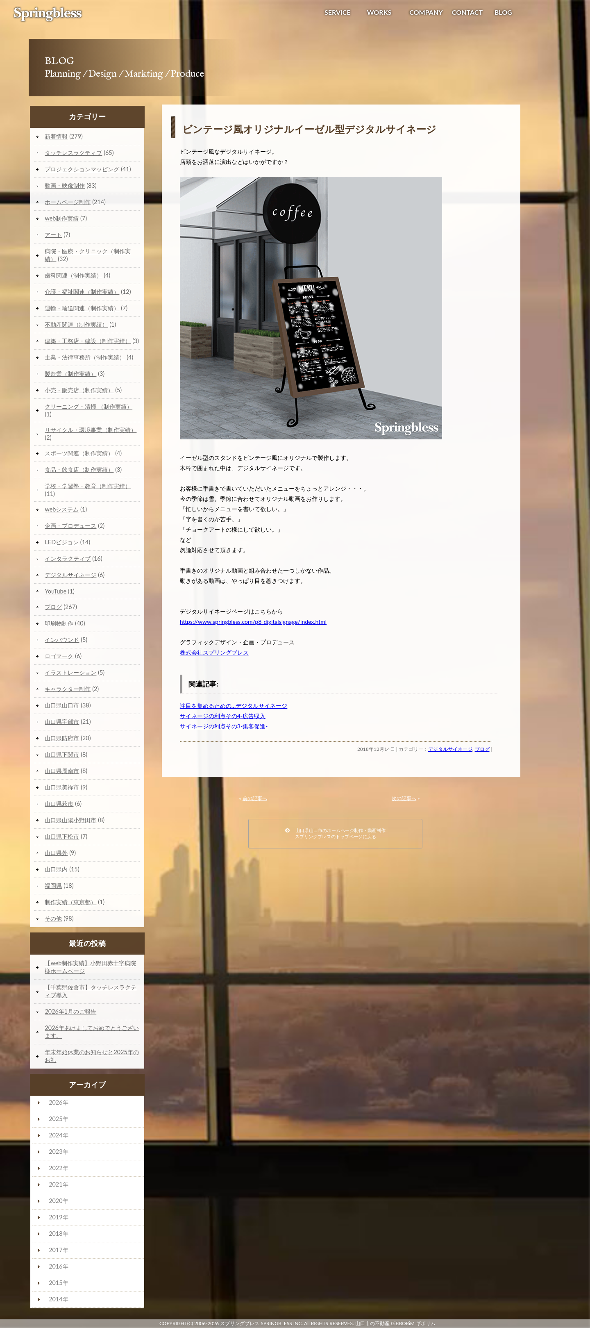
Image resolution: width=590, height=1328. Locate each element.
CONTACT (467, 12)
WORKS (379, 12)
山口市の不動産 (372, 1323)
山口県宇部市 (62, 721)
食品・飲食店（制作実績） (79, 469)
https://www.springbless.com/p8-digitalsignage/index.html (253, 621)
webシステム (62, 509)
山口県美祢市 (62, 787)
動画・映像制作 (65, 185)
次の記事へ (404, 798)
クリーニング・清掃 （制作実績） (88, 406)
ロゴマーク (59, 656)
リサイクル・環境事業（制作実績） (90, 429)
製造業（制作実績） (70, 373)
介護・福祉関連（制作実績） (82, 291)
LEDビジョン (62, 542)
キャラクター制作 (68, 688)
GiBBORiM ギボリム (413, 1323)
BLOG (503, 12)
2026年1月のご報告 (70, 1011)
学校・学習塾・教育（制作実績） (88, 485)
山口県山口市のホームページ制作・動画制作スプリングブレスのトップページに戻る (335, 833)
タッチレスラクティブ (73, 152)
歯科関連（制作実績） (73, 275)
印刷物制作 (59, 623)
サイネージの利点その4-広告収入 (223, 715)
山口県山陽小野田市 (70, 819)
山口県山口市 (62, 705)
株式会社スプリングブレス (214, 652)
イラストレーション (70, 672)
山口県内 (56, 869)
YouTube (55, 591)
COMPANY (425, 12)
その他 (53, 918)
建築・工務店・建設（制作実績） (88, 340)
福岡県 (53, 885)
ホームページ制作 (68, 201)
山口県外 (56, 852)
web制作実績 (62, 218)
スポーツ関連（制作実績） (79, 453)
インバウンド (62, 639)
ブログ (482, 749)
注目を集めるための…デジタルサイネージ (234, 705)
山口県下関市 (62, 754)
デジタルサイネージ (450, 749)
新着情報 (56, 136)
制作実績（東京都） (70, 901)
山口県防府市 (62, 737)
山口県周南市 (62, 770)
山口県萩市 (59, 803)
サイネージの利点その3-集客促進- (224, 726)
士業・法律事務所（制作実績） (85, 357)
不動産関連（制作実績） (76, 324)
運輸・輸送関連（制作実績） (82, 308)
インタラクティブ (68, 558)
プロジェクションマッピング (82, 169)
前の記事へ (255, 798)
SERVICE (337, 12)
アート (53, 234)
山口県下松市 (62, 836)
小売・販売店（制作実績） (79, 390)
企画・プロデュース (70, 525)
